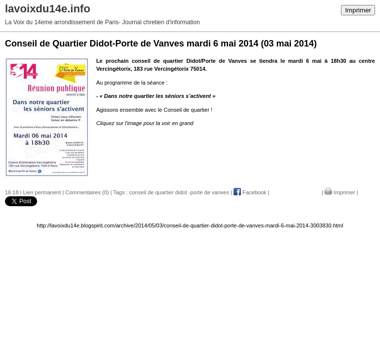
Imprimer (358, 10)
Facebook (250, 192)
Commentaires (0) (87, 192)
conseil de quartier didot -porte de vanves (179, 192)
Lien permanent (42, 192)
